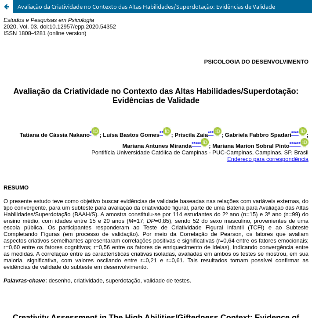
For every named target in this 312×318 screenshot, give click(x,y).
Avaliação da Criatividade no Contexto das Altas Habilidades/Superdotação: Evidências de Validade (146, 7)
